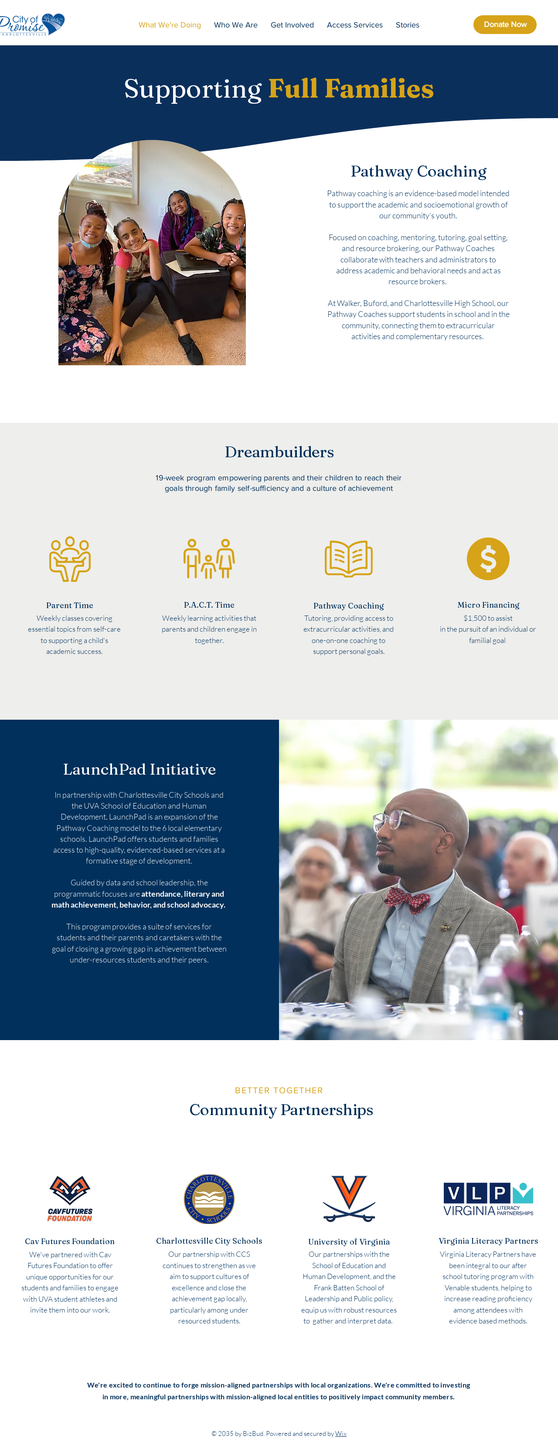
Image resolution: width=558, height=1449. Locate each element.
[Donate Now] (505, 24)
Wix (341, 1433)
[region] (70, 597)
